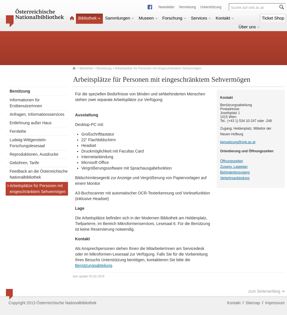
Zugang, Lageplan (234, 167)
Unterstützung (211, 7)
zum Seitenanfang (266, 291)
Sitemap (253, 303)
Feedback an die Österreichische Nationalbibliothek (39, 174)
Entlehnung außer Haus (31, 123)
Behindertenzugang (235, 172)
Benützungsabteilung (93, 265)
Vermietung (187, 7)
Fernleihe (18, 131)
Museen (148, 18)
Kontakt (225, 18)
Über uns (249, 26)
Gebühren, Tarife (24, 162)
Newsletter (166, 7)
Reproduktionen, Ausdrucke (34, 154)
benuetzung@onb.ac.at (237, 142)
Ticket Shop (273, 18)
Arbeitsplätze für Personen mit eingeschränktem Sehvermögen (36, 188)
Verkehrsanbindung (234, 178)
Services (201, 18)
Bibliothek (89, 18)
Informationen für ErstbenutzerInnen (26, 103)
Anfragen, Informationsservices (37, 114)
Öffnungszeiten (231, 161)
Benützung (104, 68)
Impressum (275, 303)
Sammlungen (119, 18)
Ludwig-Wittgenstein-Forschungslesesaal (28, 143)
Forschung (174, 18)
